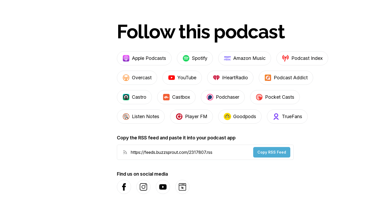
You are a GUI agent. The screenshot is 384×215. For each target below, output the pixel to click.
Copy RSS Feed (271, 152)
